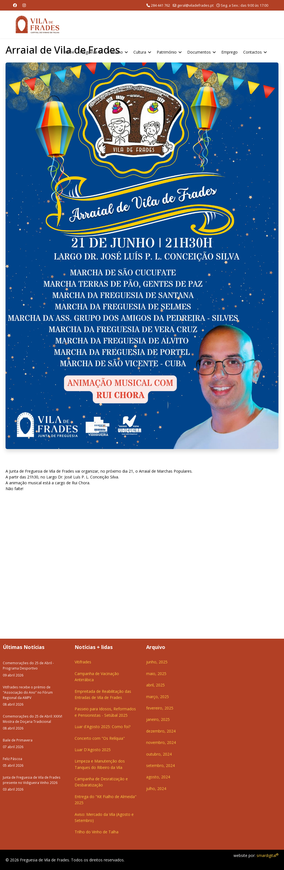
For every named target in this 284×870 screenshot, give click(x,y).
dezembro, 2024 (161, 731)
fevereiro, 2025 (159, 708)
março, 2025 (157, 696)
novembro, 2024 (161, 742)
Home (68, 52)
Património (167, 52)
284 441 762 (160, 5)
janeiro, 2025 (158, 719)
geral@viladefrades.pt (195, 5)
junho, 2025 (157, 662)
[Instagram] (24, 5)
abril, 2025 (155, 685)
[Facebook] (15, 5)
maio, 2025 (156, 673)
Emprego (229, 52)
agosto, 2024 (158, 776)
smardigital (267, 855)
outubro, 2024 (159, 754)
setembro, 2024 (160, 765)
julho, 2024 (156, 788)
